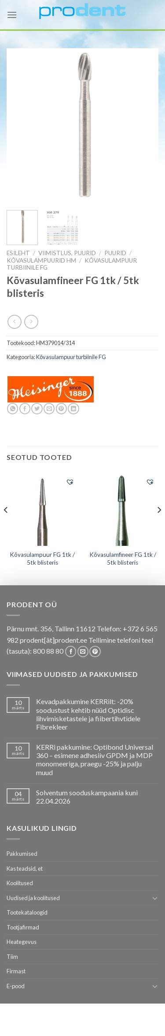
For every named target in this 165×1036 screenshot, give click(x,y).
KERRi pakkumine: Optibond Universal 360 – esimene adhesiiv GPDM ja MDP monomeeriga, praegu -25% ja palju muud (94, 759)
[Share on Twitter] (36, 408)
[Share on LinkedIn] (73, 408)
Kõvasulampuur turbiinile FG (71, 356)
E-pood (16, 986)
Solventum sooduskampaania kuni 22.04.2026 (87, 796)
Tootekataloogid (27, 912)
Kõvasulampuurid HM (41, 260)
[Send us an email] (82, 651)
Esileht (18, 252)
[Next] (158, 527)
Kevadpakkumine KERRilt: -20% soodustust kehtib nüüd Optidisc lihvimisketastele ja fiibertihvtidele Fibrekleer (88, 714)
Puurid (115, 252)
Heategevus (22, 941)
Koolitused (20, 882)
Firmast (16, 971)
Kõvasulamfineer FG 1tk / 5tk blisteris (122, 558)
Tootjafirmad (23, 927)
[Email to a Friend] (49, 408)
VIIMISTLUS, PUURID (67, 252)
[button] (70, 482)
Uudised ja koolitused (33, 897)
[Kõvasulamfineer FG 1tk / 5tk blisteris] (122, 509)
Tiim (12, 956)
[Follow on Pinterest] (94, 651)
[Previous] (6, 527)
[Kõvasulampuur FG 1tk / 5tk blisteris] (42, 509)
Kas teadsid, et (25, 868)
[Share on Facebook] (24, 408)
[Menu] (12, 14)
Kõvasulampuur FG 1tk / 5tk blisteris (42, 558)
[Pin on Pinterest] (61, 408)
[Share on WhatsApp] (12, 408)
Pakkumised (22, 853)
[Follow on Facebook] (70, 651)
